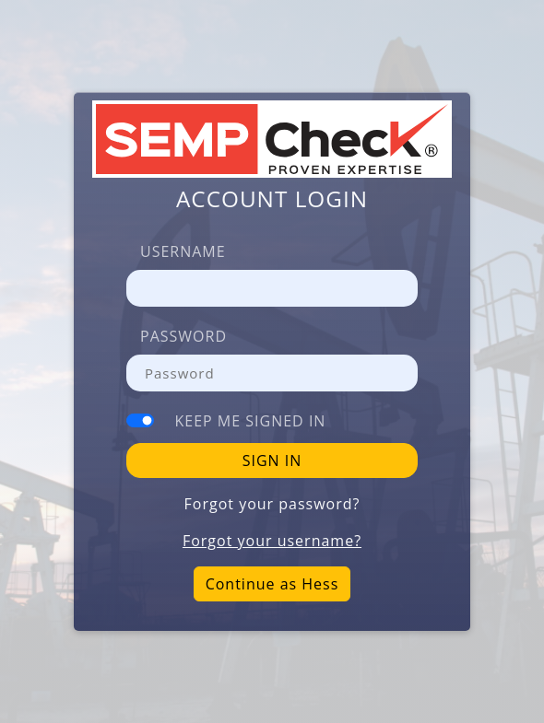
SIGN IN (272, 460)
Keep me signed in (250, 421)
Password (183, 336)
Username (183, 251)
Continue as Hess (272, 584)
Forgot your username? (272, 541)
